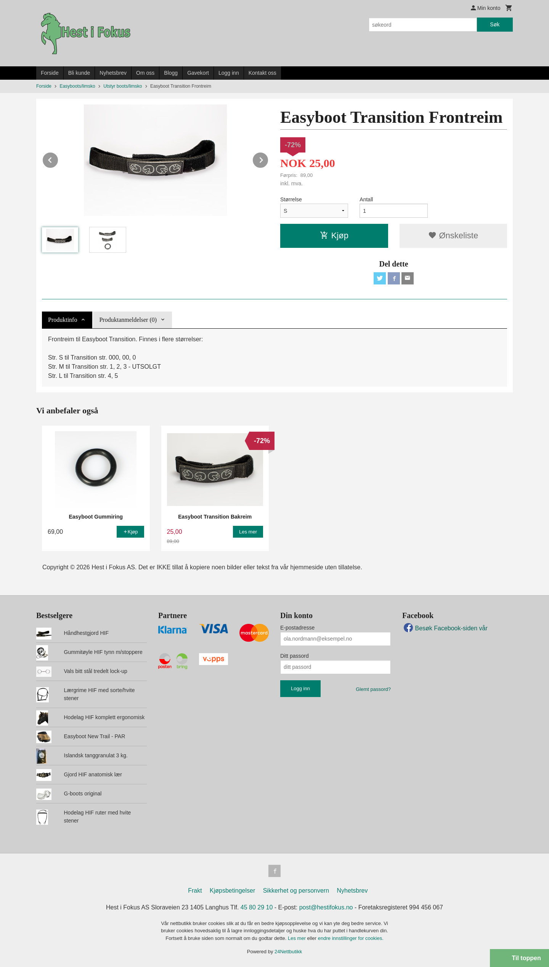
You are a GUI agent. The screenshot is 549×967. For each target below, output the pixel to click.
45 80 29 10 (257, 907)
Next (268, 159)
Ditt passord (294, 656)
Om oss (145, 73)
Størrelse (291, 199)
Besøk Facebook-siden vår (445, 628)
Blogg (171, 73)
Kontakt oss (262, 73)
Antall (366, 199)
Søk (494, 24)
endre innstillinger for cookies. (351, 938)
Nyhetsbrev (113, 73)
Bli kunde (79, 73)
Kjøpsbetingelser (232, 890)
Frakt (195, 890)
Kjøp (334, 235)
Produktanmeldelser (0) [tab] (128, 319)
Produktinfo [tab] (62, 319)
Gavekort (198, 73)
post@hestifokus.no (326, 907)
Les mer (297, 938)
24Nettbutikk (288, 951)
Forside (50, 73)
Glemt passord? (373, 689)
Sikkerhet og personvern (296, 890)
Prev (58, 159)
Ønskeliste (453, 235)
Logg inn (228, 73)
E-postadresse (297, 628)
